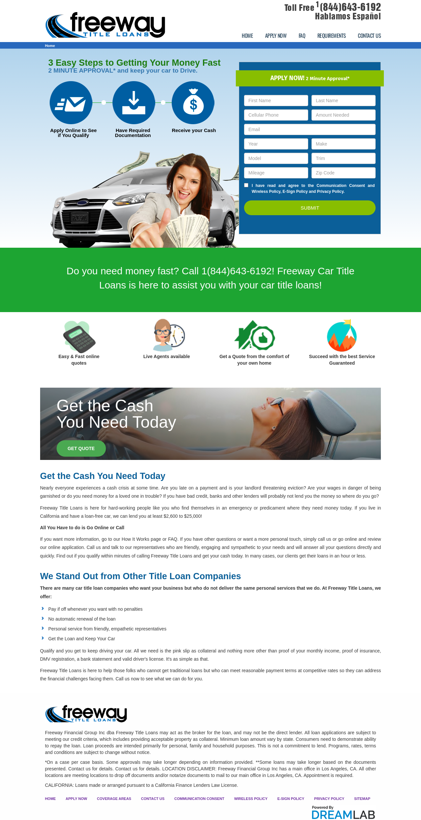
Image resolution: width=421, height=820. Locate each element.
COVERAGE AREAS (114, 799)
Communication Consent (341, 185)
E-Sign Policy (295, 191)
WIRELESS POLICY (250, 799)
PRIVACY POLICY (329, 799)
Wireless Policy (266, 191)
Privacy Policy (330, 191)
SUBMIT (310, 208)
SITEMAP (362, 799)
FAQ (302, 35)
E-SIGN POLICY (290, 799)
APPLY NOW (276, 35)
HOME (247, 35)
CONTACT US (369, 35)
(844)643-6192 (348, 7)
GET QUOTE (80, 448)
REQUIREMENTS (331, 35)
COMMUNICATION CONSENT (199, 799)
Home (50, 46)
